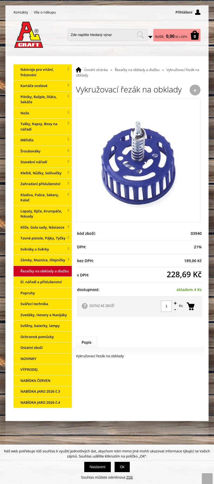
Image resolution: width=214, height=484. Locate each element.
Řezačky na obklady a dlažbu (137, 69)
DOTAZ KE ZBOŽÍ (102, 305)
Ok (122, 467)
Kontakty (21, 12)
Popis (87, 342)
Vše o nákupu (45, 12)
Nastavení (98, 467)
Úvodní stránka (96, 69)
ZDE (130, 477)
